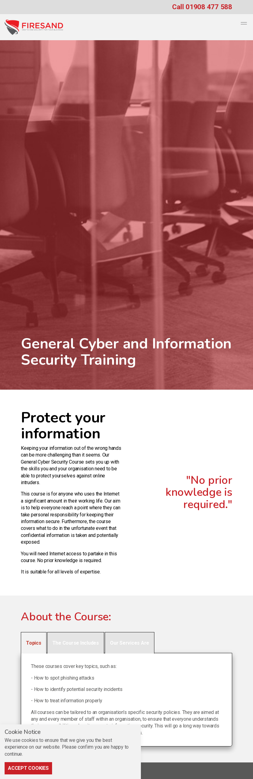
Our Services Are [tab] (129, 643)
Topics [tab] (33, 643)
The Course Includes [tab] (75, 643)
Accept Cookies (28, 768)
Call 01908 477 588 (202, 7)
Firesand (34, 27)
